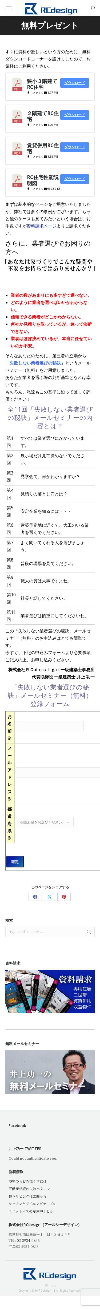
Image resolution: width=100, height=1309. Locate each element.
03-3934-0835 (28, 1240)
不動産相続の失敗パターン (29, 1188)
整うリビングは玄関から (28, 1196)
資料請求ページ (42, 226)
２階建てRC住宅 (43, 116)
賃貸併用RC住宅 (43, 148)
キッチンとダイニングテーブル (32, 1203)
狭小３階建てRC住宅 (42, 84)
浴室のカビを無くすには (28, 1181)
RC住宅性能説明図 (43, 180)
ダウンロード (74, 82)
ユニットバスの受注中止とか (31, 1211)
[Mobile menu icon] (8, 8)
